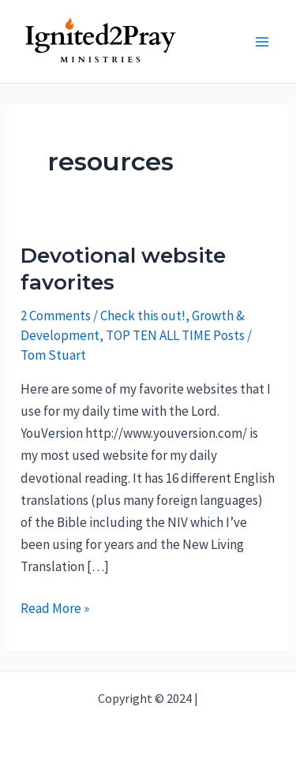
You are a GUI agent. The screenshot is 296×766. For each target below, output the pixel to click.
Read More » (55, 608)
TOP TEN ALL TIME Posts (175, 335)
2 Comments (56, 315)
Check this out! (142, 315)
